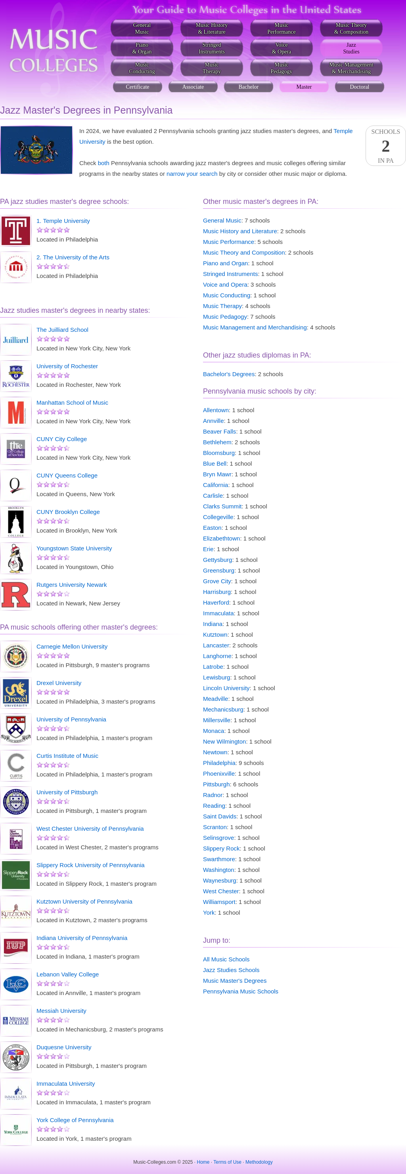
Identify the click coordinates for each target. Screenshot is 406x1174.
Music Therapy (222, 306)
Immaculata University (65, 1083)
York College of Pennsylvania (75, 1120)
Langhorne (217, 656)
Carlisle (213, 495)
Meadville (215, 698)
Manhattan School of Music (72, 402)
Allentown (216, 410)
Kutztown (215, 634)
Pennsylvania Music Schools (240, 991)
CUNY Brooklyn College (68, 511)
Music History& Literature (212, 28)
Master (304, 87)
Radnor (212, 795)
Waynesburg (219, 880)
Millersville (216, 720)
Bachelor (249, 87)
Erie (208, 549)
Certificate (137, 87)
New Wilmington (224, 741)
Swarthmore (219, 859)
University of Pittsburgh (67, 792)
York (208, 912)
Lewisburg (216, 677)
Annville (213, 420)
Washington (218, 869)
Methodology (259, 1162)
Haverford (216, 602)
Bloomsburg (219, 452)
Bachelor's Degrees (229, 374)
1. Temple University (63, 220)
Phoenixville (219, 773)
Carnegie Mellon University (71, 646)
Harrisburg (217, 591)
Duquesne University (63, 1047)
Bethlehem (217, 442)
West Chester (221, 891)
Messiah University (61, 1010)
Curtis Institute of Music (67, 755)
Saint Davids (219, 816)
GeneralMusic (142, 28)
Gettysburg (217, 559)
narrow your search (192, 173)
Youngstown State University (74, 548)
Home (203, 1162)
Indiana (212, 623)
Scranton (215, 827)
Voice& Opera (281, 48)
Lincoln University (226, 688)
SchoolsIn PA (386, 146)
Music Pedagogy (225, 316)
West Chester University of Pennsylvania (90, 828)
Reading (214, 805)
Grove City (217, 581)
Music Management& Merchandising (351, 68)
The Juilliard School (62, 329)
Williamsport (219, 901)
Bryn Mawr (217, 474)
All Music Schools (226, 959)
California (215, 484)
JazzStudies (351, 48)
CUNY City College (61, 439)
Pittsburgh (216, 784)
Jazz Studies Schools (231, 970)
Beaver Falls (219, 431)
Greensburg (218, 570)
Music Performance (228, 241)
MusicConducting (142, 68)
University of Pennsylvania (71, 719)
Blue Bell (214, 463)
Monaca (213, 730)
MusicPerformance (281, 28)
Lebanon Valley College (67, 974)
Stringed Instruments (230, 273)
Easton (212, 527)
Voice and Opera (225, 284)
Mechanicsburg (223, 709)
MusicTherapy (212, 68)
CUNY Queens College (67, 475)
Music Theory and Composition (244, 252)
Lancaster (216, 645)
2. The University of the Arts (72, 257)
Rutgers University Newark (71, 584)
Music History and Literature (240, 231)
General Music (222, 220)
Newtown (215, 752)
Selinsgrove (218, 837)
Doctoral (360, 87)
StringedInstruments (212, 48)
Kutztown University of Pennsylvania (84, 901)
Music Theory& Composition (351, 28)
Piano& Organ (141, 48)
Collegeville (218, 517)
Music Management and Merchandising (255, 327)
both (103, 163)
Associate (193, 87)
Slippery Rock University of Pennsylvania (90, 865)
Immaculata (218, 613)
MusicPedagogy (281, 68)
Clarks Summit (222, 506)
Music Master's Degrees (234, 980)
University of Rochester (67, 366)
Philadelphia (219, 762)
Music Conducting (226, 295)
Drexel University (58, 682)
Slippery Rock (221, 848)
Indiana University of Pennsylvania (81, 937)
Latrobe (213, 666)
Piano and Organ (225, 263)
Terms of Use (227, 1162)
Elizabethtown (221, 538)
